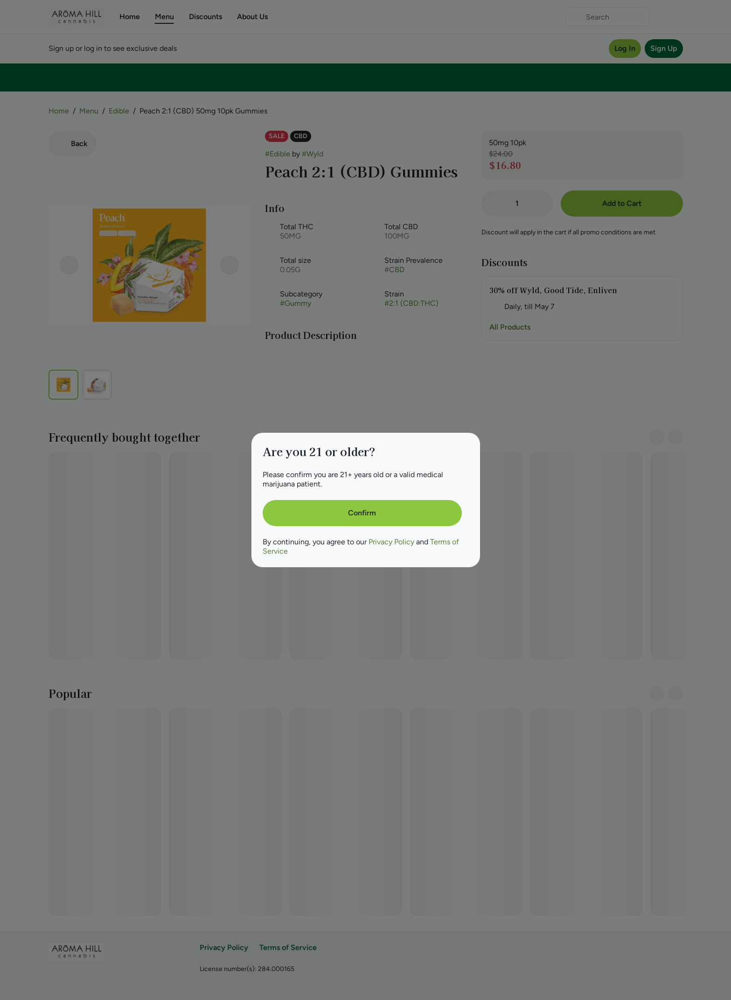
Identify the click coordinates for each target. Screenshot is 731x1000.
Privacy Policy (391, 541)
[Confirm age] (362, 513)
